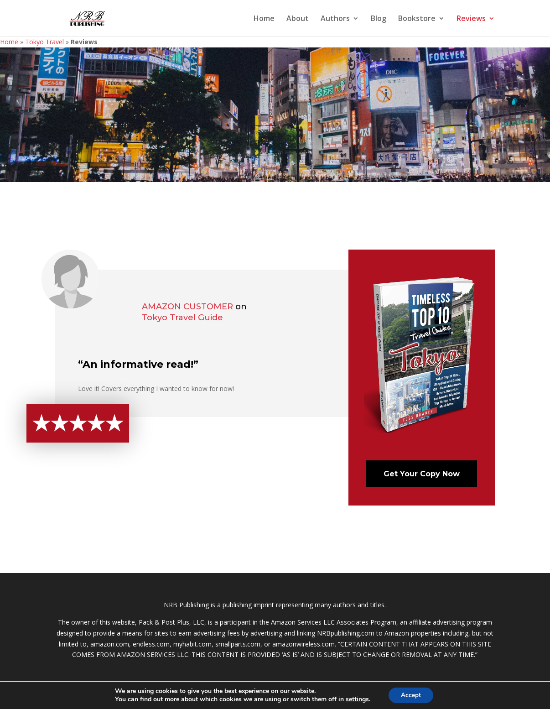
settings (356, 699)
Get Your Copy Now (422, 473)
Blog (378, 19)
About (297, 19)
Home (264, 19)
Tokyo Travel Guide (182, 318)
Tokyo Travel (44, 41)
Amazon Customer (187, 307)
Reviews (471, 19)
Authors (335, 19)
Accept (411, 694)
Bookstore (417, 19)
